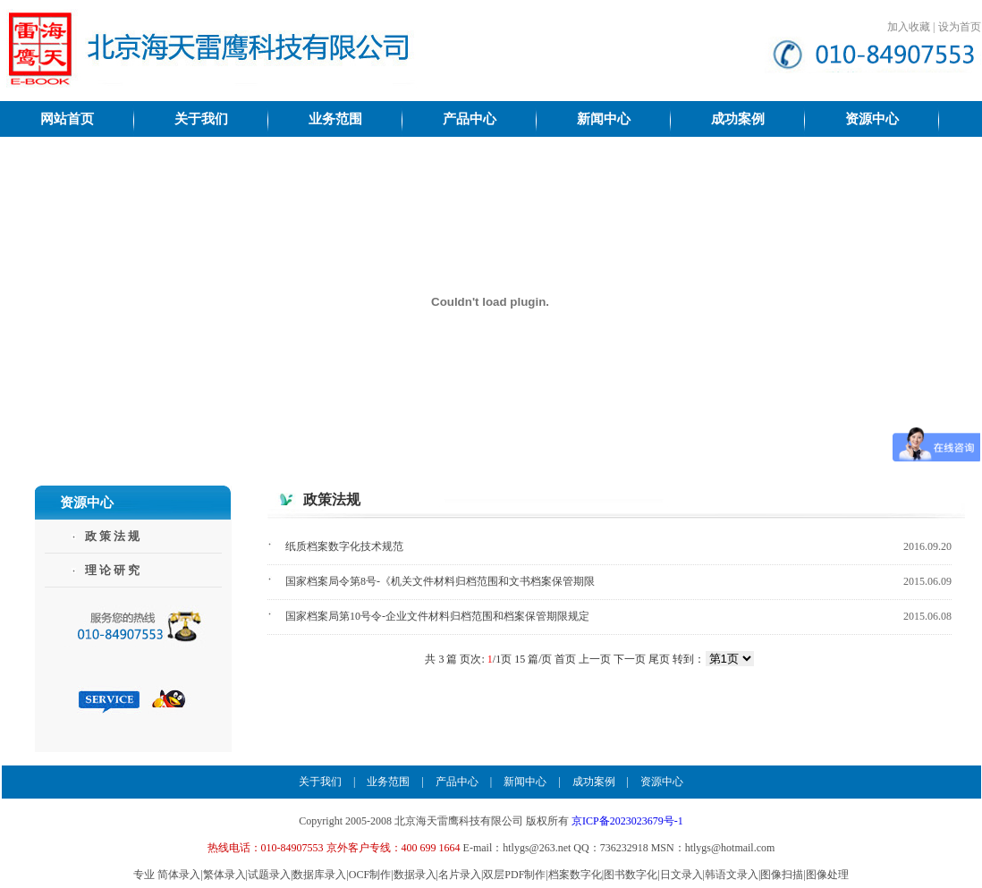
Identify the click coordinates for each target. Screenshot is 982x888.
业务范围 (388, 781)
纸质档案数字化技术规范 (344, 546)
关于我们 (320, 781)
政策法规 (113, 536)
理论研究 (113, 570)
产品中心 (457, 781)
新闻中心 (525, 781)
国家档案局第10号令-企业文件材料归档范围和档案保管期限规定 (437, 616)
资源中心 (661, 781)
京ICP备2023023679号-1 (627, 821)
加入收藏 (908, 27)
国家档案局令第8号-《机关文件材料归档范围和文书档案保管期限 (440, 581)
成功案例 (593, 781)
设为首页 (959, 27)
